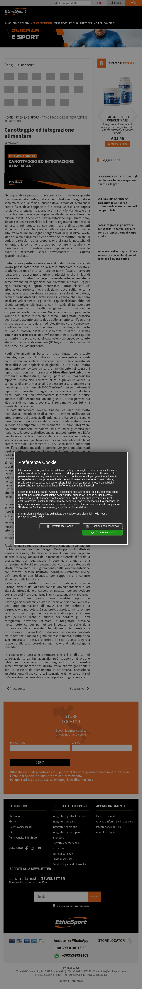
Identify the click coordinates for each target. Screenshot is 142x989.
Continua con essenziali (102, 526)
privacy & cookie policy (31, 516)
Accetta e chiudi (102, 532)
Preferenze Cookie (59, 526)
